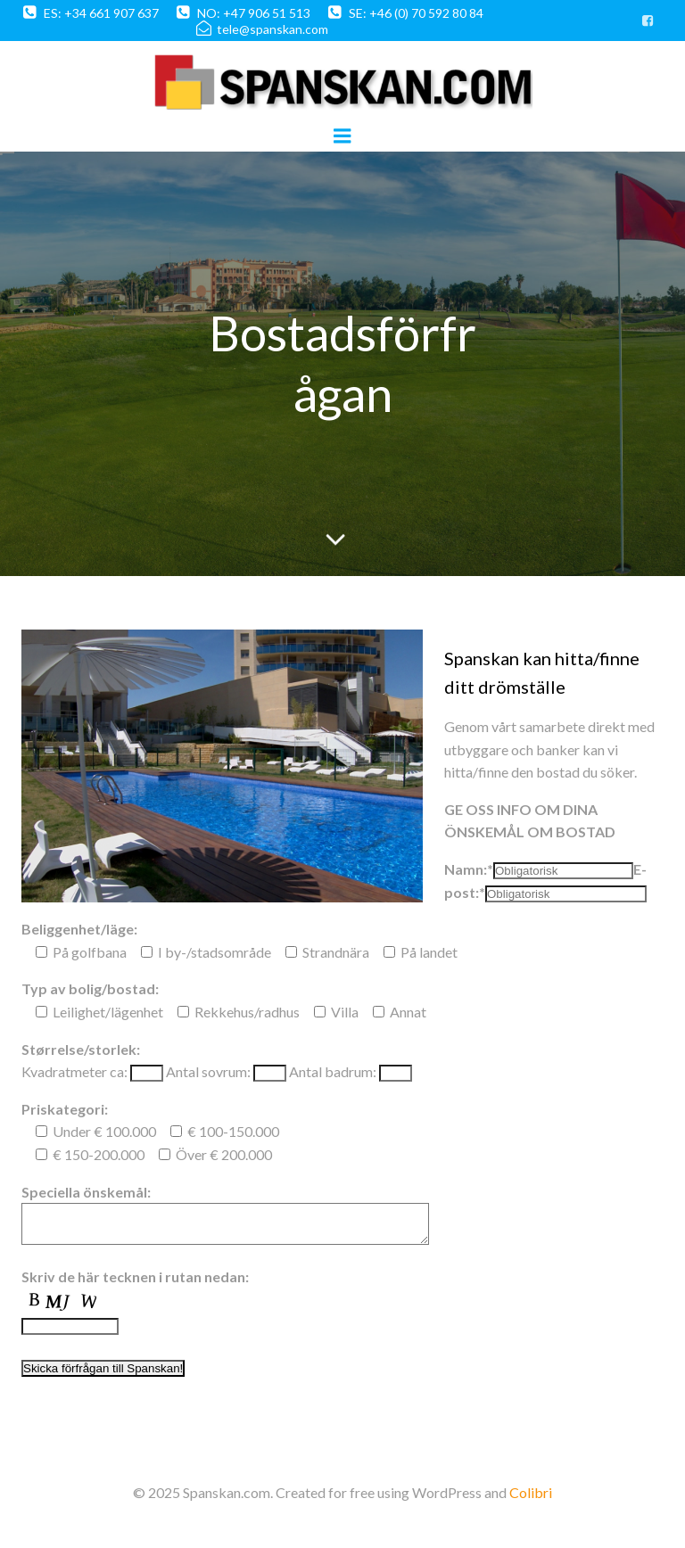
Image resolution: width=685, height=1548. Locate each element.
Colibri (530, 1500)
